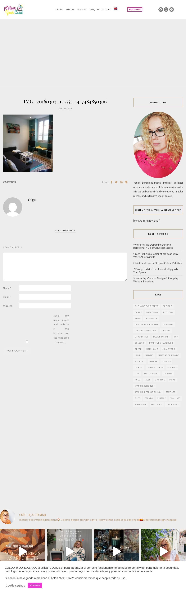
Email (7, 296)
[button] (134, 9)
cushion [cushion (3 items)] (165, 331)
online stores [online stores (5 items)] (155, 367)
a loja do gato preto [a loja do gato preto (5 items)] (146, 306)
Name (7, 288)
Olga (32, 199)
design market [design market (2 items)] (161, 337)
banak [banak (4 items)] (138, 312)
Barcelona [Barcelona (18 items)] (152, 312)
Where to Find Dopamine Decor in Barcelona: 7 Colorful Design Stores (153, 246)
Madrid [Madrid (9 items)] (149, 355)
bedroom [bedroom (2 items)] (168, 312)
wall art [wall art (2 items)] (175, 398)
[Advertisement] (93, 48)
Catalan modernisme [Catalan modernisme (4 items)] (146, 324)
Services (70, 9)
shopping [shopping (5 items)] (160, 380)
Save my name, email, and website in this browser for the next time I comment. (61, 329)
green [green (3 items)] (138, 349)
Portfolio (82, 9)
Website (7, 305)
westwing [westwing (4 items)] (156, 404)
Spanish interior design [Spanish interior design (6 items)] (148, 392)
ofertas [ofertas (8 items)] (166, 361)
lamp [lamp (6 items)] (137, 355)
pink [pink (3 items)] (137, 374)
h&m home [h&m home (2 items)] (152, 349)
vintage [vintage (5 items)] (161, 398)
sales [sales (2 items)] (147, 380)
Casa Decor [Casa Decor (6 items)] (151, 318)
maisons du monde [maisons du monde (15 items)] (168, 355)
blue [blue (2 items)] (137, 318)
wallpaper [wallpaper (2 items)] (141, 404)
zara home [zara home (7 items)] (173, 404)
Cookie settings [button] (15, 585)
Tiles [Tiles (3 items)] (137, 398)
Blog (94, 9)
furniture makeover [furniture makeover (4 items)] (161, 343)
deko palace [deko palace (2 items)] (142, 337)
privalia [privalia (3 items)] (167, 374)
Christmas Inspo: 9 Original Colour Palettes (157, 263)
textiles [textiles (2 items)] (170, 392)
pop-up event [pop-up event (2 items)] (151, 374)
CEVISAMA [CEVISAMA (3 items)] (168, 324)
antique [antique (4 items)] (167, 306)
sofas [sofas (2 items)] (172, 380)
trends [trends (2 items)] (149, 398)
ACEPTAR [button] (35, 585)
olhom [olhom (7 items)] (139, 367)
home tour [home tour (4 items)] (169, 349)
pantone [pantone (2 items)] (172, 367)
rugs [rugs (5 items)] (137, 380)
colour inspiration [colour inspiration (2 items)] (146, 331)
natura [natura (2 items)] (153, 361)
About (59, 9)
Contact (106, 9)
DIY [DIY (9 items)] (176, 337)
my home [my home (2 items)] (140, 361)
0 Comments (9, 181)
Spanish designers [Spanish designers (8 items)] (145, 386)
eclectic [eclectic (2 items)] (140, 343)
